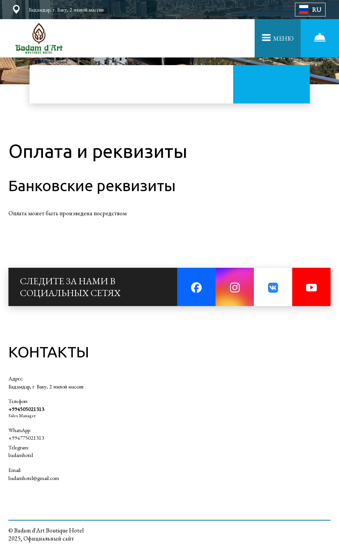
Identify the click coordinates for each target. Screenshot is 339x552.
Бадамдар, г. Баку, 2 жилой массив (45, 386)
